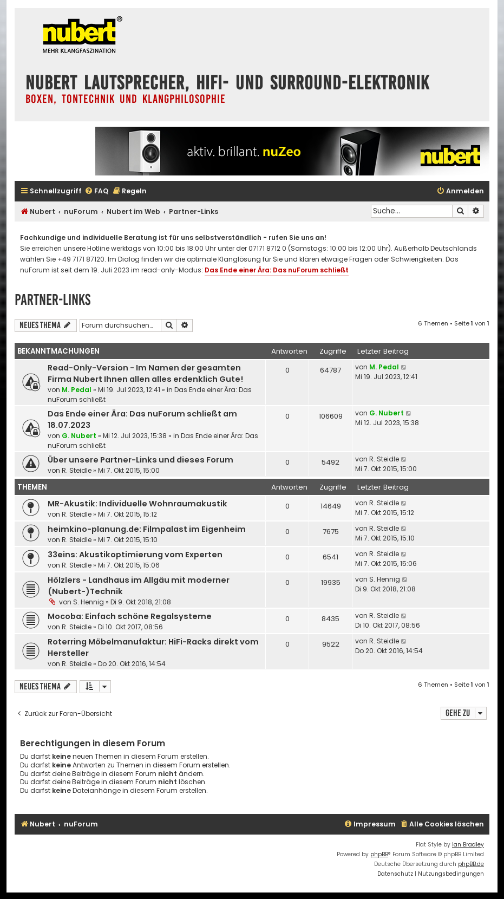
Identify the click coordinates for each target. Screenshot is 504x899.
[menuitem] (96, 191)
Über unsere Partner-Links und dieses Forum (140, 459)
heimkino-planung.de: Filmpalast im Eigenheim (147, 529)
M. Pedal (76, 389)
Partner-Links (52, 299)
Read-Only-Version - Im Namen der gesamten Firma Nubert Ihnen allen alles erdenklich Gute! (145, 373)
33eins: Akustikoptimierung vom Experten (135, 554)
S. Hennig (88, 602)
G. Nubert (79, 435)
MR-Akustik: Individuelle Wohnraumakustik (137, 503)
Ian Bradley (468, 845)
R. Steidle (76, 470)
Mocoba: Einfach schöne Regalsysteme (130, 616)
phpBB (379, 854)
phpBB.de (471, 864)
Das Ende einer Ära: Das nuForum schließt (277, 270)
